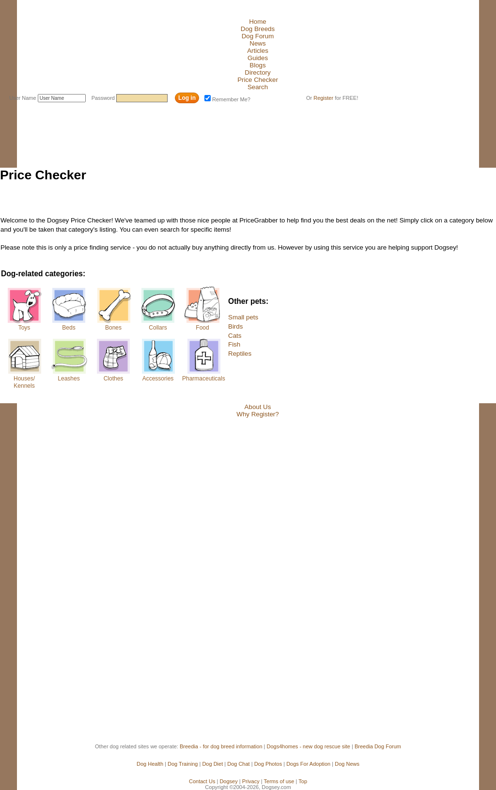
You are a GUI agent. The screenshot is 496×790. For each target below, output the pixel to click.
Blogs (257, 65)
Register (323, 98)
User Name (23, 98)
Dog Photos (268, 764)
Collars (158, 327)
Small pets (243, 317)
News (257, 43)
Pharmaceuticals (202, 378)
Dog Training (183, 764)
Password (104, 98)
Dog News (347, 764)
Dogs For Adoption (308, 764)
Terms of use (279, 781)
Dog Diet (212, 764)
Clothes (114, 378)
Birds (235, 326)
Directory (257, 72)
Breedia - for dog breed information (221, 746)
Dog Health (150, 764)
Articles (257, 50)
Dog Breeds (258, 28)
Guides (258, 58)
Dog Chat (238, 764)
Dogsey (228, 781)
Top (302, 781)
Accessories (158, 378)
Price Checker (257, 79)
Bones (113, 327)
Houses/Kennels (24, 382)
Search (258, 87)
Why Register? (257, 414)
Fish (234, 344)
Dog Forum (258, 36)
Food (202, 327)
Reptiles (239, 353)
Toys (24, 327)
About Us (258, 407)
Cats (234, 335)
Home (257, 21)
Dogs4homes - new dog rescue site (308, 746)
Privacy (251, 781)
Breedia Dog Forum (378, 746)
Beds (68, 327)
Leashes (68, 378)
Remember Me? (227, 99)
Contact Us (202, 781)
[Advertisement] (176, 127)
